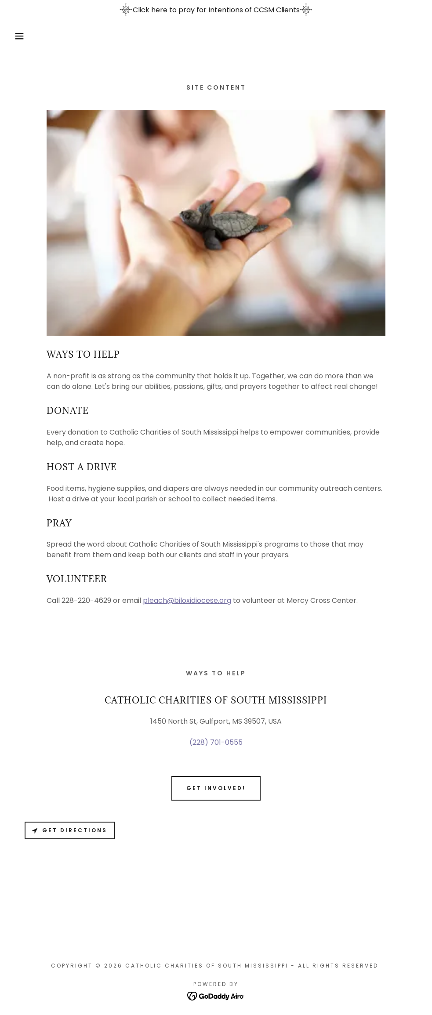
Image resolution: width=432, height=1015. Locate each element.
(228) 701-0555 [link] (216, 742)
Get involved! (216, 788)
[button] (22, 36)
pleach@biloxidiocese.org (187, 600)
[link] (216, 995)
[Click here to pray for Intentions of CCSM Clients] (216, 10)
